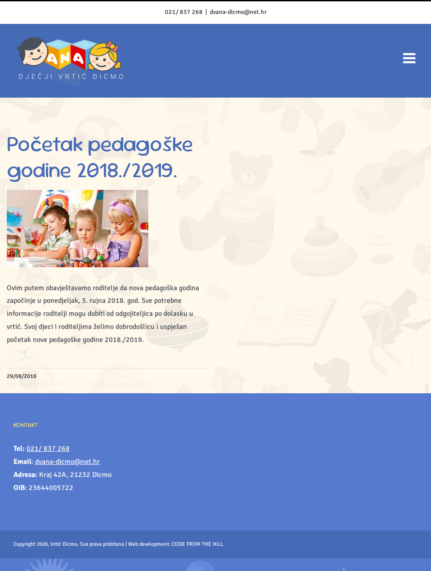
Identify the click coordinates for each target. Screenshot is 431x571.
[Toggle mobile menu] (410, 58)
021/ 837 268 (184, 12)
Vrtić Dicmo (63, 544)
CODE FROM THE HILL (197, 544)
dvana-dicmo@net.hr (238, 12)
